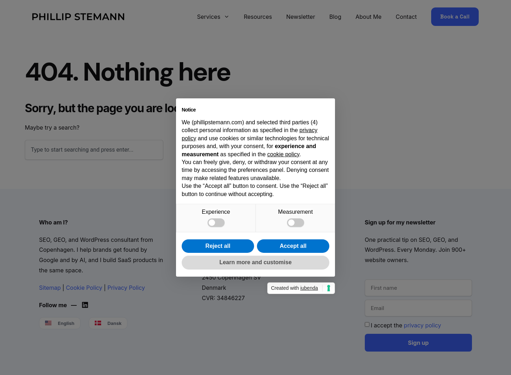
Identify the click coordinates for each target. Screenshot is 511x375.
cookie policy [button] (283, 154)
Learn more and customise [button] (255, 262)
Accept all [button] (293, 246)
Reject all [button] (217, 246)
